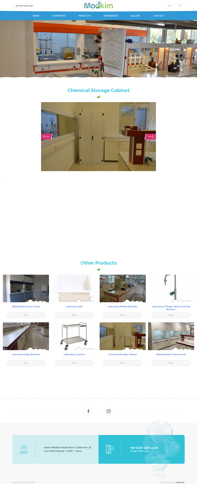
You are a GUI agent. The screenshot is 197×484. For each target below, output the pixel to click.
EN (170, 6)
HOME (36, 16)
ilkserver (181, 477)
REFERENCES (111, 16)
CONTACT (158, 16)
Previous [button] (47, 137)
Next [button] (150, 137)
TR (179, 6)
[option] (98, 137)
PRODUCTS (85, 16)
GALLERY (135, 16)
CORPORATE (59, 16)
